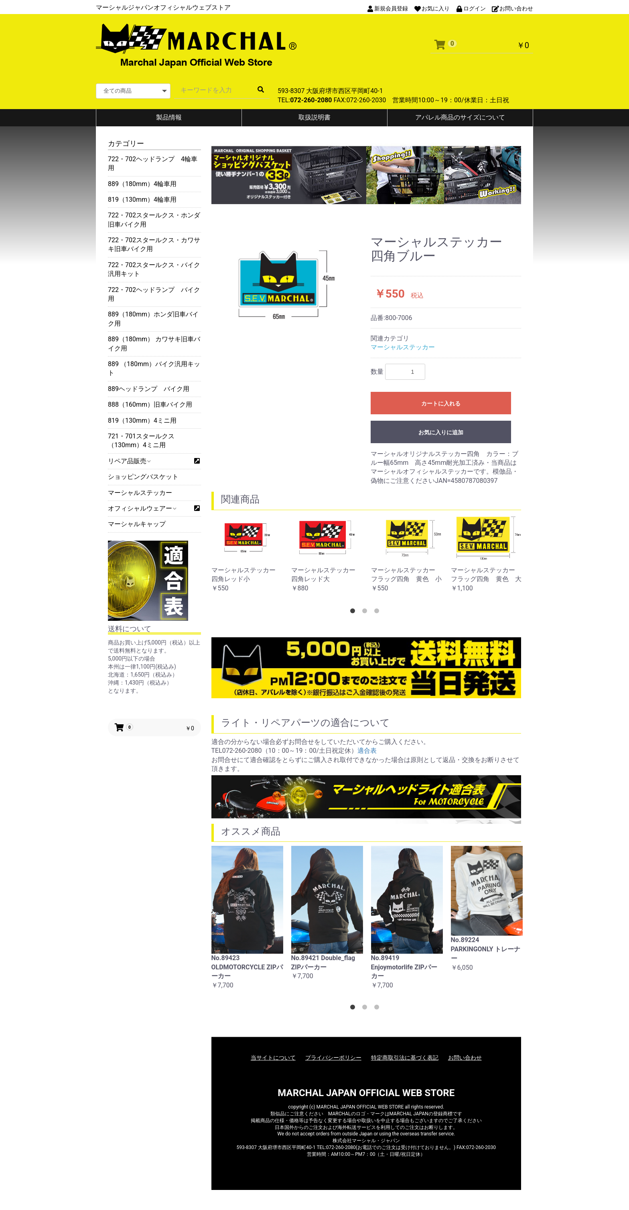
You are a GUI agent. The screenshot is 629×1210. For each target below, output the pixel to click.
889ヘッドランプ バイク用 (148, 389)
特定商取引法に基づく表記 (404, 1057)
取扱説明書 (314, 117)
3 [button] (378, 612)
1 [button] (354, 612)
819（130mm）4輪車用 (142, 199)
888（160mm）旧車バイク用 (150, 404)
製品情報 (169, 117)
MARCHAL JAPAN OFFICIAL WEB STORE (366, 1093)
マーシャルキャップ (137, 524)
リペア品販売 (129, 461)
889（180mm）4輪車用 (142, 184)
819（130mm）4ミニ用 (142, 420)
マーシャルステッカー (140, 493)
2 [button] (366, 612)
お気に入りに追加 (440, 432)
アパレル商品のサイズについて (460, 117)
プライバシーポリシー (333, 1057)
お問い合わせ (465, 1057)
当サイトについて (273, 1057)
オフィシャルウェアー (142, 508)
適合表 (367, 750)
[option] (286, 285)
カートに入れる (441, 403)
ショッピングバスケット (143, 476)
